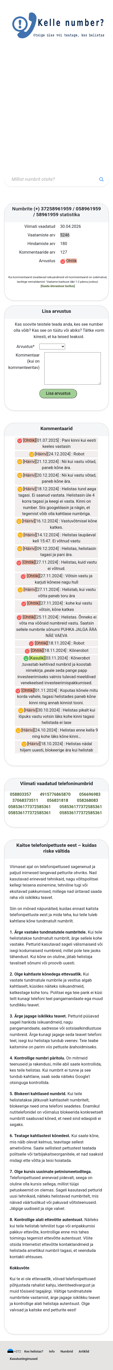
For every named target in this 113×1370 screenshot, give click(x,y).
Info (52, 1351)
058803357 (20, 794)
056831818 (57, 800)
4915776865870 (55, 794)
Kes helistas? (33, 1351)
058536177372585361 (29, 806)
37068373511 (25, 800)
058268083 (87, 800)
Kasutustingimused (23, 1359)
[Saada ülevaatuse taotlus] (58, 286)
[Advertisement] (56, 111)
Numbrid (67, 1351)
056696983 (90, 794)
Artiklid (84, 1351)
